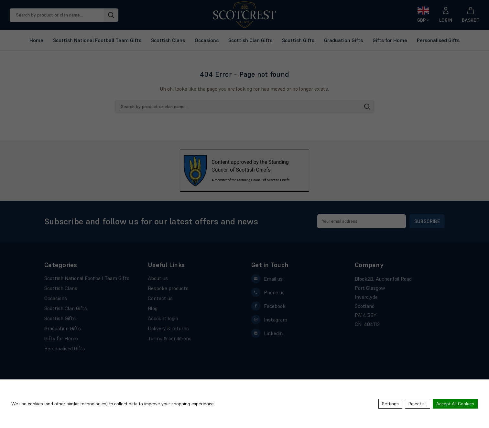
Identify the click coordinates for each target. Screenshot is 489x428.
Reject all (417, 404)
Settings (390, 404)
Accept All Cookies (455, 404)
